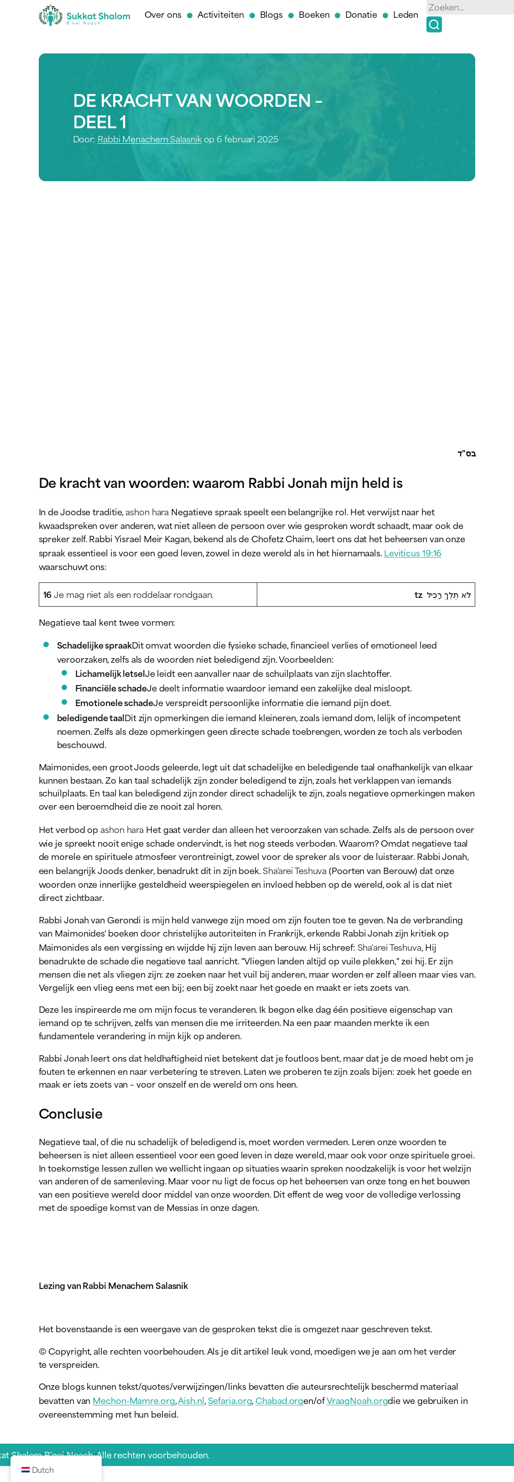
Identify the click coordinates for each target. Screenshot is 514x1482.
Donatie (361, 14)
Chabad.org (279, 1400)
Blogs (271, 14)
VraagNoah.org (357, 1400)
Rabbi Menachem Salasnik (150, 138)
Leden (406, 14)
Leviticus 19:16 (413, 552)
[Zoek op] (434, 24)
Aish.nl (191, 1400)
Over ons (163, 14)
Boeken (314, 14)
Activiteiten (220, 14)
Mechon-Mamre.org (134, 1400)
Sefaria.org (230, 1400)
